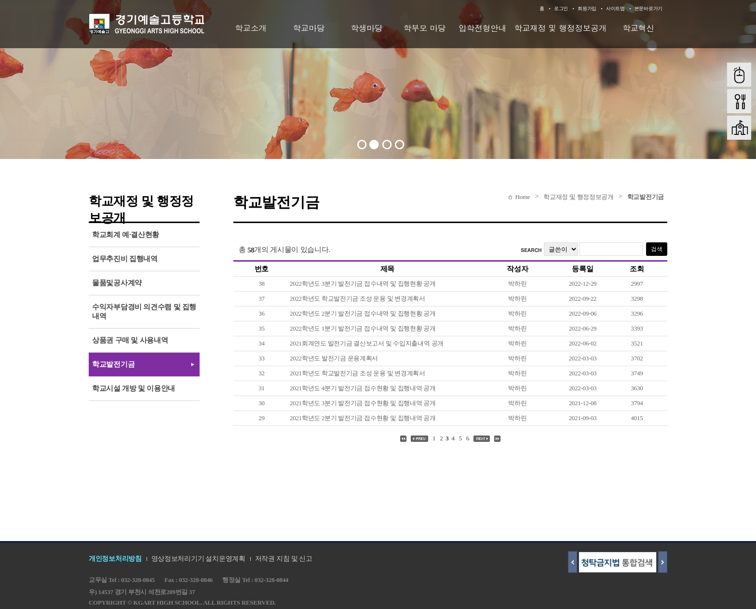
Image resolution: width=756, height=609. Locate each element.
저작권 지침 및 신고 (283, 558)
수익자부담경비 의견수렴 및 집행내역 (144, 311)
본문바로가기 (648, 8)
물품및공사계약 (117, 283)
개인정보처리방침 (115, 558)
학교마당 (308, 28)
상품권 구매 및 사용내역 (130, 340)
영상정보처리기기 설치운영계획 (198, 558)
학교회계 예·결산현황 (125, 234)
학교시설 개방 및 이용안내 (133, 388)
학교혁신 (638, 28)
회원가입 (587, 8)
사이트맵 (615, 8)
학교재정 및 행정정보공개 (560, 28)
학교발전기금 (645, 196)
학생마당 (366, 28)
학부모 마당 (425, 28)
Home (522, 196)
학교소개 (251, 28)
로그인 (561, 8)
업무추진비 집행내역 (125, 259)
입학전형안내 (482, 28)
